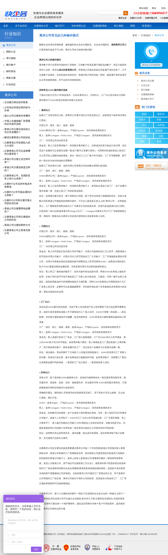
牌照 (132, 26)
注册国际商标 (100, 26)
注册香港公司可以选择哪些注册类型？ (17, 152)
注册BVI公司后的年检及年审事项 (18, 185)
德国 (144, 136)
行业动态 (11, 84)
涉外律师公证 (79, 26)
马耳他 (160, 125)
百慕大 (142, 119)
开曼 (159, 119)
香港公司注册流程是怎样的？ (17, 169)
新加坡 (158, 130)
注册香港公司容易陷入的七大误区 (17, 144)
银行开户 (60, 26)
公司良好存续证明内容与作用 (17, 109)
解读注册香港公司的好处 (17, 137)
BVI (144, 125)
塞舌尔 (160, 114)
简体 (163, 8)
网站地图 (143, 8)
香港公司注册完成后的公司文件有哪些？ (17, 130)
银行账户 (11, 65)
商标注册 (11, 78)
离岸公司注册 (147, 81)
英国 (142, 141)
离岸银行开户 (147, 99)
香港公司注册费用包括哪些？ (17, 210)
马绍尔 (142, 130)
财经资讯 (11, 71)
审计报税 (118, 26)
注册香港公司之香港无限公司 (17, 232)
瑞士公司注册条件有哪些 (17, 115)
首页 (5, 26)
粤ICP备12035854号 (148, 534)
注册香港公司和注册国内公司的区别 (17, 218)
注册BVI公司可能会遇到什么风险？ (18, 193)
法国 (161, 136)
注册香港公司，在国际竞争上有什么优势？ (17, 177)
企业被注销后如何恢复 (16, 102)
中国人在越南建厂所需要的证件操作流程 (17, 122)
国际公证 (11, 51)
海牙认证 (122, 18)
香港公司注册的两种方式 (17, 225)
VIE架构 (164, 18)
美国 (144, 114)
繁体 (154, 8)
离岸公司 (11, 45)
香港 (159, 141)
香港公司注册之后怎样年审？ (17, 160)
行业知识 (13, 34)
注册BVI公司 (135, 18)
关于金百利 (21, 26)
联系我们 (147, 26)
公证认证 (145, 85)
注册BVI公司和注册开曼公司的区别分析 (18, 202)
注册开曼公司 (151, 18)
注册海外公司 (41, 26)
